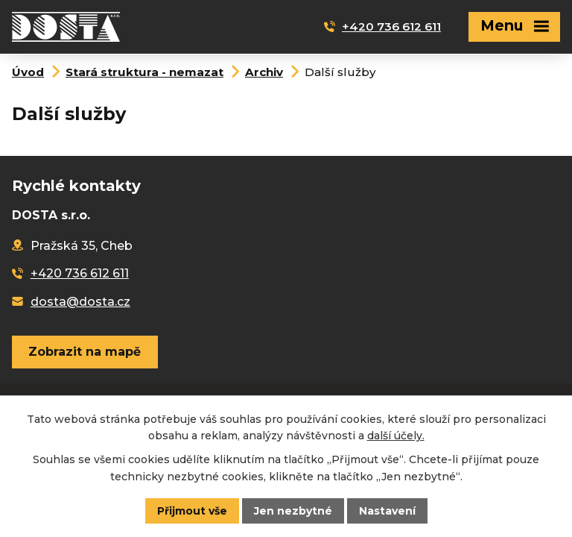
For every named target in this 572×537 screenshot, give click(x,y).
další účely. (396, 435)
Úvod (28, 72)
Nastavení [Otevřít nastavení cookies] (387, 511)
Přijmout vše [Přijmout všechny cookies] (192, 511)
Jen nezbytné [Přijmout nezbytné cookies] (293, 511)
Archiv (264, 72)
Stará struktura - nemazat (144, 72)
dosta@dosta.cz (80, 302)
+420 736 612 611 (391, 26)
